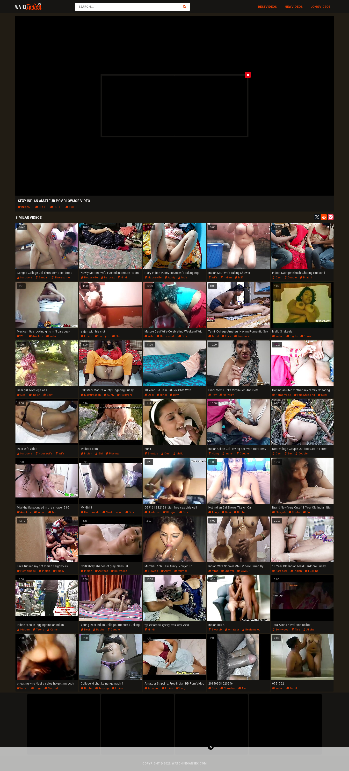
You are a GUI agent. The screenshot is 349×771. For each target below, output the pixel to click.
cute (55, 207)
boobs (239, 512)
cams (52, 629)
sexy (40, 207)
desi (276, 277)
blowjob (151, 453)
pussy (58, 571)
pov (212, 394)
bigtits (292, 336)
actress (101, 571)
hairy (181, 688)
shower (306, 336)
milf (239, 277)
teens (38, 629)
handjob (102, 336)
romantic (242, 336)
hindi (122, 277)
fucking (312, 571)
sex (288, 453)
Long (315, 6)
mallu (178, 453)
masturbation (91, 394)
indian (24, 207)
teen (53, 512)
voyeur (243, 571)
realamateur (252, 629)
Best (262, 6)
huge (36, 688)
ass (242, 688)
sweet (71, 207)
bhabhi (306, 277)
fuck (226, 336)
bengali (41, 277)
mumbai (181, 571)
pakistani (124, 394)
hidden (23, 629)
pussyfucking (304, 394)
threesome (60, 277)
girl (99, 453)
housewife (89, 277)
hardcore (24, 277)
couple (290, 277)
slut (116, 336)
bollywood (119, 571)
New (288, 6)
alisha (308, 629)
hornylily (226, 394)
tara (295, 629)
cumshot (227, 688)
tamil (213, 336)
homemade (166, 336)
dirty (174, 394)
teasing (102, 688)
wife (213, 277)
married (51, 688)
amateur (36, 336)
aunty (170, 277)
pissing (112, 453)
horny (213, 453)
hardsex (108, 277)
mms (213, 571)
